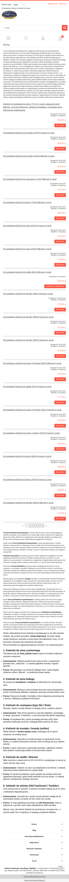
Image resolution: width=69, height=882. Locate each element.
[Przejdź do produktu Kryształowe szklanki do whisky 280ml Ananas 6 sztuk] (15, 321)
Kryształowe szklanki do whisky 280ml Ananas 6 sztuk (28, 316)
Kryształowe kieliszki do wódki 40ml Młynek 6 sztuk (27, 272)
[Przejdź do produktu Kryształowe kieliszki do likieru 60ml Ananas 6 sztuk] (15, 483)
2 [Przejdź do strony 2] (30, 525)
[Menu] (8, 38)
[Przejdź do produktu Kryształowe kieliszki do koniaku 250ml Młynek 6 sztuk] (15, 160)
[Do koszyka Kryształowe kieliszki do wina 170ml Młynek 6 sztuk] (60, 218)
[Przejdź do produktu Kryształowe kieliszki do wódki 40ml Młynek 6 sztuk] (15, 276)
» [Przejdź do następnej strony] (46, 525)
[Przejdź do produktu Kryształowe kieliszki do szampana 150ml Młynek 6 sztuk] (15, 183)
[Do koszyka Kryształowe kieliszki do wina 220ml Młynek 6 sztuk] (60, 265)
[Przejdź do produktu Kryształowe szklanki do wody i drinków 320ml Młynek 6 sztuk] (15, 367)
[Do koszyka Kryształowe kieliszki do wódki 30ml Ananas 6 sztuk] (60, 402)
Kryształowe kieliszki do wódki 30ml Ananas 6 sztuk (27, 386)
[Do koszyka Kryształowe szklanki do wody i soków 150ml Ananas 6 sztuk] (60, 449)
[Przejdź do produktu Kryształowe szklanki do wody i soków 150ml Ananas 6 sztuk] (15, 437)
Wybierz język (6, 4)
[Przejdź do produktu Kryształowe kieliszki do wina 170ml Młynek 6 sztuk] (15, 206)
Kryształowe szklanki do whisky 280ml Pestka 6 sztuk (28, 293)
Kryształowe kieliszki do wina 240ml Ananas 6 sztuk (27, 456)
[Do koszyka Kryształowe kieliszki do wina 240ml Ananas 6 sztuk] (60, 472)
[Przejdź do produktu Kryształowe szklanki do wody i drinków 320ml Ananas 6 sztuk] (15, 414)
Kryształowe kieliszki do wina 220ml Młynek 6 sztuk (27, 248)
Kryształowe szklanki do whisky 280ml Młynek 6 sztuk (28, 502)
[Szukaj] (64, 28)
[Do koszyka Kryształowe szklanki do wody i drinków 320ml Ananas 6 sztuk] (60, 426)
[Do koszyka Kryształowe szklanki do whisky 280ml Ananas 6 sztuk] (60, 333)
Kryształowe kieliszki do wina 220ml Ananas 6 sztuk (27, 225)
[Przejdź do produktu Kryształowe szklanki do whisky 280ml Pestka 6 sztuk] (15, 297)
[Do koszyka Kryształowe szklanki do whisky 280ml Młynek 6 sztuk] (60, 518)
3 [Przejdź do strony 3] (34, 525)
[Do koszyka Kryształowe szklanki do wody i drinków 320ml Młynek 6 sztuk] (60, 379)
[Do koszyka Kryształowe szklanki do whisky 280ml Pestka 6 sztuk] (60, 309)
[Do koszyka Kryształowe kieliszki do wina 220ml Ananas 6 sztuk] (60, 241)
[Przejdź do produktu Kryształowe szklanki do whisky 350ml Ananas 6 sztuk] (15, 344)
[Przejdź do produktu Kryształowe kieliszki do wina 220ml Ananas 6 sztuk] (15, 229)
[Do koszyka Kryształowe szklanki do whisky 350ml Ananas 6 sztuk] (60, 356)
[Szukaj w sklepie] (32, 27)
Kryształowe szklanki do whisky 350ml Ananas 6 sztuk (28, 340)
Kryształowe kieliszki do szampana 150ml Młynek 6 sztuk (30, 179)
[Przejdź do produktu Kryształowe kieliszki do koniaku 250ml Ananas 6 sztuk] (15, 137)
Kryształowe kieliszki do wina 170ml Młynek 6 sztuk (27, 202)
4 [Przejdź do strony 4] (38, 525)
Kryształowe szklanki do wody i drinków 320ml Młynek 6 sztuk (32, 363)
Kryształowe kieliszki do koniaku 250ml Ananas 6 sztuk (28, 132)
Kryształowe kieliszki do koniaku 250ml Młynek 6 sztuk (28, 156)
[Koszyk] (60, 38)
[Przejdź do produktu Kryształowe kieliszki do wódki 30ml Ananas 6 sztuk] (15, 390)
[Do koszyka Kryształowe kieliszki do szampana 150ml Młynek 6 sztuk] (60, 195)
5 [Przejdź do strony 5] (42, 525)
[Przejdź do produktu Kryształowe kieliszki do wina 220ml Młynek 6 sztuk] (15, 253)
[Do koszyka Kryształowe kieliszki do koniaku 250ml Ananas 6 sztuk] (60, 149)
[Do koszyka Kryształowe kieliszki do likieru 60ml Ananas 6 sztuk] (60, 495)
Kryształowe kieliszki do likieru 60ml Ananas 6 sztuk (27, 479)
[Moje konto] (43, 38)
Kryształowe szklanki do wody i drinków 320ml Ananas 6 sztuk (32, 409)
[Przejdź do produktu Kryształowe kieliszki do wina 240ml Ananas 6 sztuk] (15, 460)
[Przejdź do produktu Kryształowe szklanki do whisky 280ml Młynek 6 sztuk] (15, 506)
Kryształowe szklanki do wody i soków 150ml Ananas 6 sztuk (31, 433)
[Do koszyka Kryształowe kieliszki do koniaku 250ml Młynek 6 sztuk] (60, 172)
